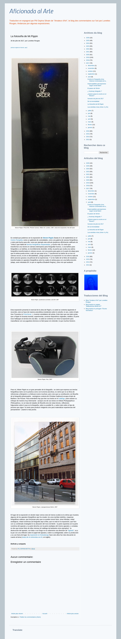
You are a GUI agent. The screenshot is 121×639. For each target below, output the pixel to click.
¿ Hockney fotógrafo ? (95, 91)
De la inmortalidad (93, 101)
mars (90, 122)
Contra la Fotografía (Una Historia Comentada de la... (97, 80)
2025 (88, 40)
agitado (70, 530)
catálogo (61, 398)
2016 (88, 131)
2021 (88, 52)
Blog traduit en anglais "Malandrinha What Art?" (93, 305)
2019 (88, 57)
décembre (91, 65)
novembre (91, 68)
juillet (90, 110)
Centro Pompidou (17, 240)
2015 (88, 134)
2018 (88, 60)
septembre (91, 74)
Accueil (44, 613)
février (90, 124)
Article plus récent (17, 613)
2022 (88, 49)
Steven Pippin (48, 238)
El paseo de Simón (94, 88)
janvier (90, 127)
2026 (88, 38)
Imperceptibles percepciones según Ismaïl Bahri (97, 84)
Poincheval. (27, 314)
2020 (88, 54)
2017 (88, 63)
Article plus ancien (73, 613)
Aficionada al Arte (31, 11)
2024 (88, 43)
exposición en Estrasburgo (39, 535)
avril (89, 119)
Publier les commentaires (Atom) (30, 617)
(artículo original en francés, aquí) (19, 47)
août (89, 77)
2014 (88, 136)
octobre (90, 71)
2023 (88, 46)
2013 (88, 139)
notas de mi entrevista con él (32, 537)
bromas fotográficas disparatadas (38, 244)
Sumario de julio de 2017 (96, 98)
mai (89, 116)
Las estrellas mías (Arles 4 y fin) (98, 107)
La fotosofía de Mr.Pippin (96, 104)
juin (89, 113)
